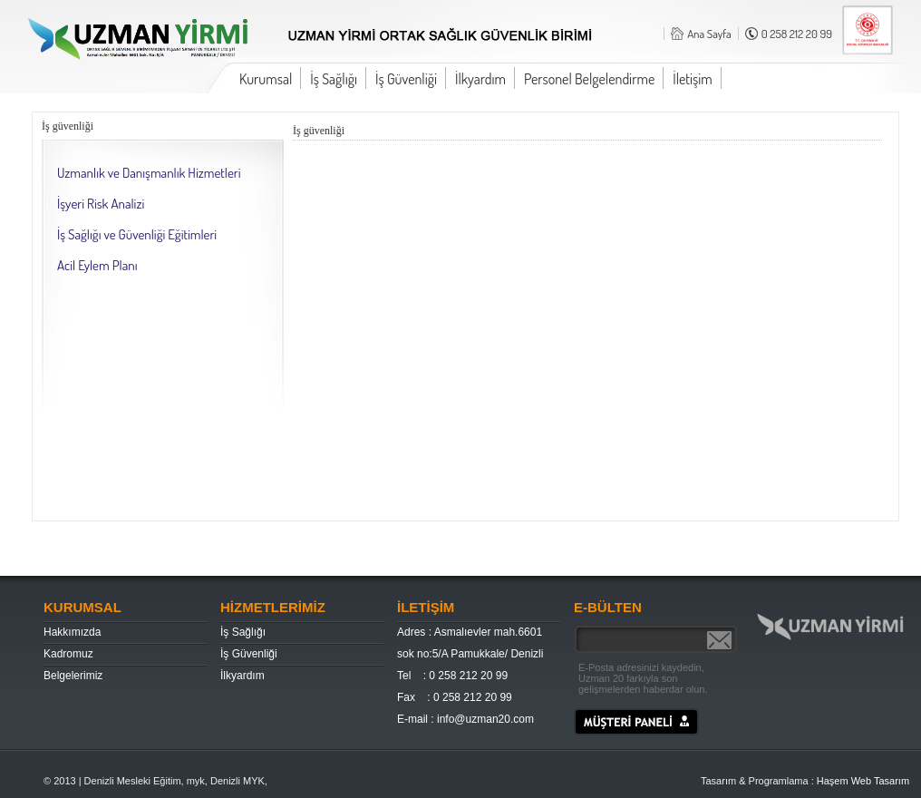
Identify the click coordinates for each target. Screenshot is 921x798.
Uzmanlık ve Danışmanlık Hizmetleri (149, 172)
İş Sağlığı (333, 79)
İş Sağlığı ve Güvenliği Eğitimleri (137, 234)
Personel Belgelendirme (589, 79)
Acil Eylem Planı (97, 265)
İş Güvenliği (406, 79)
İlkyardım (480, 79)
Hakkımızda (72, 632)
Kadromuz (68, 653)
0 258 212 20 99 (796, 33)
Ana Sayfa (709, 33)
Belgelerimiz (73, 675)
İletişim (693, 79)
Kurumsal (265, 79)
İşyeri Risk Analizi (100, 203)
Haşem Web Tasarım (863, 780)
